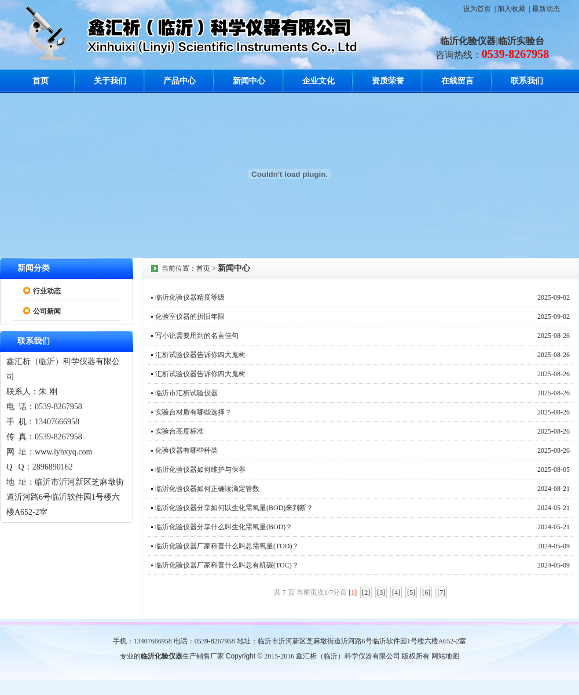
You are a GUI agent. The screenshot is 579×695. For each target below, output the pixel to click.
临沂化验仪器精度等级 (190, 297)
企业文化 (318, 81)
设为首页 (477, 9)
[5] (411, 592)
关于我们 (110, 81)
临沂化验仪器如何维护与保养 (200, 469)
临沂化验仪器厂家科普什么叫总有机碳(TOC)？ (227, 565)
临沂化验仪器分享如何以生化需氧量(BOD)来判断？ (234, 508)
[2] (366, 592)
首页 (40, 81)
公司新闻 (47, 311)
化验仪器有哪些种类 (186, 450)
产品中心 (179, 81)
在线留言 (457, 81)
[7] (441, 592)
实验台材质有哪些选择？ (193, 412)
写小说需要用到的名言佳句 (197, 336)
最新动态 (546, 9)
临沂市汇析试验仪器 (186, 393)
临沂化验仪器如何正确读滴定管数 (207, 489)
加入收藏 (511, 9)
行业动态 (47, 291)
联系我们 (527, 81)
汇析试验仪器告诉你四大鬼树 (200, 355)
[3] (381, 592)
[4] (396, 592)
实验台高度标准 (179, 431)
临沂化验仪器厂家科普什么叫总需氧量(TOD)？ (227, 546)
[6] (426, 592)
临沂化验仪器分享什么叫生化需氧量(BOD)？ (223, 527)
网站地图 (445, 656)
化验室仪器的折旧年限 (190, 316)
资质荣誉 (388, 81)
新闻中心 (249, 81)
